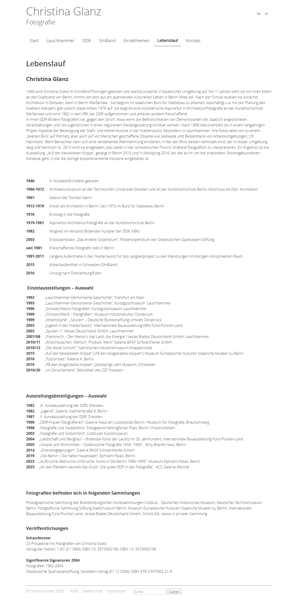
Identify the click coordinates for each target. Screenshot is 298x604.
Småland (107, 40)
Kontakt (193, 40)
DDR (86, 40)
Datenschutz (92, 591)
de (258, 14)
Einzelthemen (136, 40)
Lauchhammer (60, 40)
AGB (74, 591)
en (266, 14)
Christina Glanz (63, 11)
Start (34, 40)
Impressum (116, 591)
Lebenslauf (167, 40)
